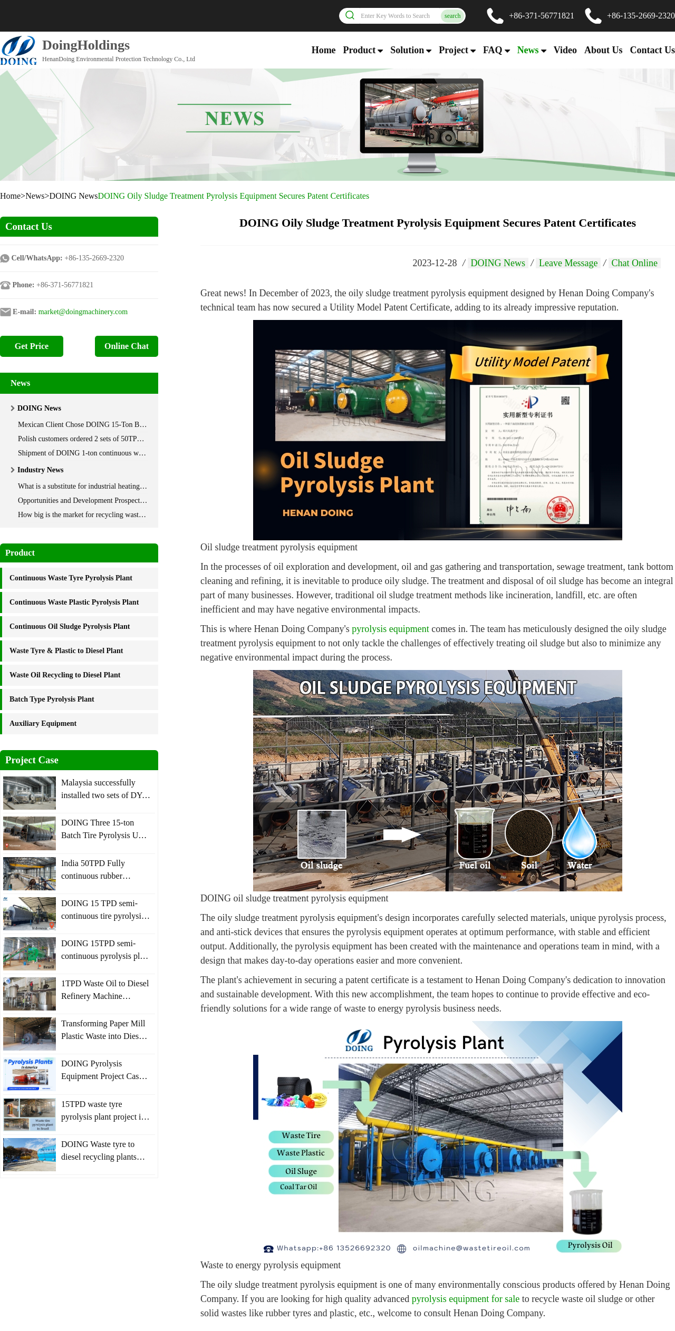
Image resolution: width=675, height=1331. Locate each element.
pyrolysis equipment (391, 629)
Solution (407, 50)
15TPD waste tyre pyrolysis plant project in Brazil (103, 1117)
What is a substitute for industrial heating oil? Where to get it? (109, 486)
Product (359, 50)
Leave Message (568, 263)
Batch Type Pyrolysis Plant (51, 699)
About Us (603, 50)
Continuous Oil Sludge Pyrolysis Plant (69, 626)
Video (565, 50)
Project (453, 50)
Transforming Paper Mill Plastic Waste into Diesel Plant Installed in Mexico (103, 1036)
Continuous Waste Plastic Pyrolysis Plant (74, 602)
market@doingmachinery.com (83, 312)
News (528, 50)
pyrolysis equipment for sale (467, 1299)
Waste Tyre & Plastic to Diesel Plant (66, 651)
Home (324, 50)
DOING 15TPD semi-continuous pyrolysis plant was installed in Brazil (105, 956)
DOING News (74, 195)
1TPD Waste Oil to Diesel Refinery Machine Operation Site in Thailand (106, 996)
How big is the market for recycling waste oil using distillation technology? (129, 515)
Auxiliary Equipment (42, 723)
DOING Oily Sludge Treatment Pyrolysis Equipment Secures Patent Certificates (234, 195)
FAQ (493, 50)
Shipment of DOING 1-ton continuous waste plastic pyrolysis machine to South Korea (146, 453)
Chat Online (635, 263)
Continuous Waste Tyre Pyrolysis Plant (70, 578)
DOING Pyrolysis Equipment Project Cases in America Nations (103, 1076)
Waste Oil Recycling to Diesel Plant (64, 675)
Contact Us (653, 50)
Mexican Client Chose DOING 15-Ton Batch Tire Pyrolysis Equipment (123, 425)
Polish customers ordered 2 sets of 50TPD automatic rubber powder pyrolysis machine (146, 439)
